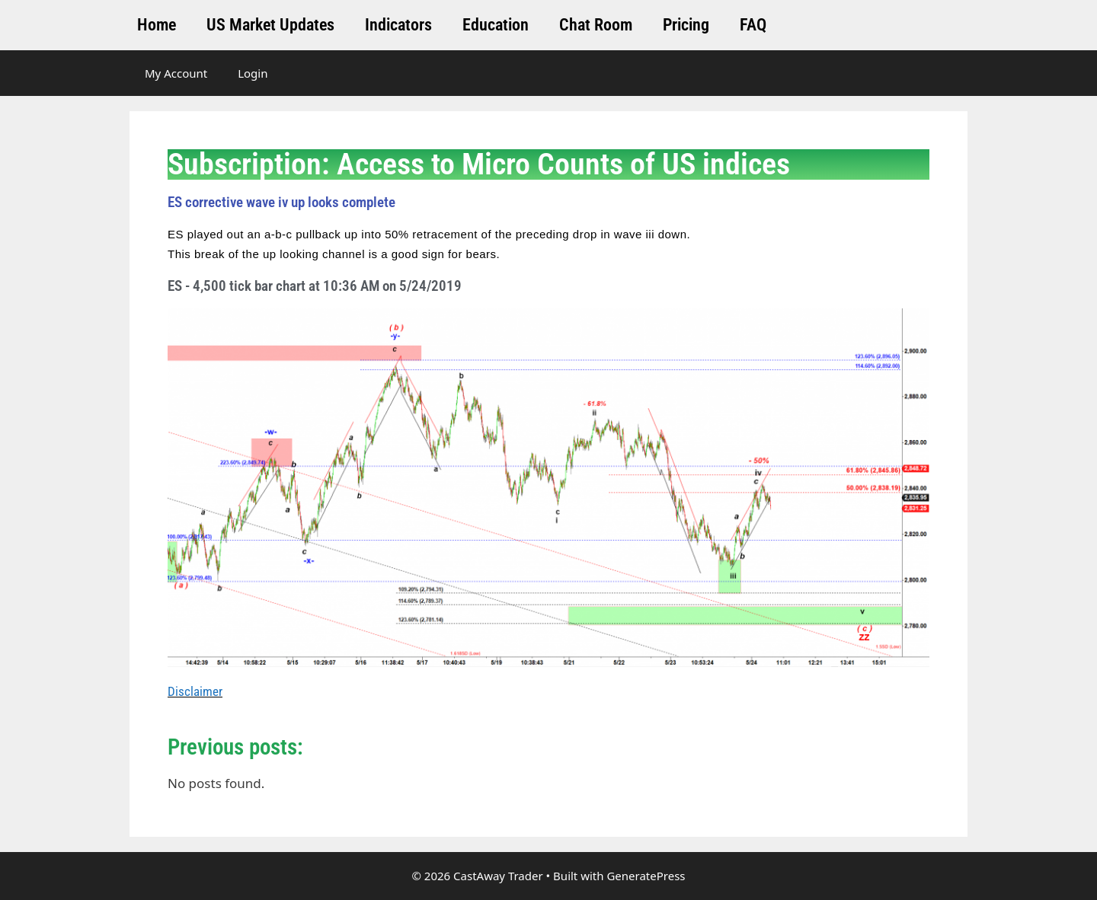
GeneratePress (645, 875)
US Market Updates (270, 24)
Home (156, 24)
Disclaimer (195, 691)
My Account (176, 73)
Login (252, 73)
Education (495, 24)
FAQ (753, 24)
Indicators (398, 24)
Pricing (686, 24)
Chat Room (595, 24)
